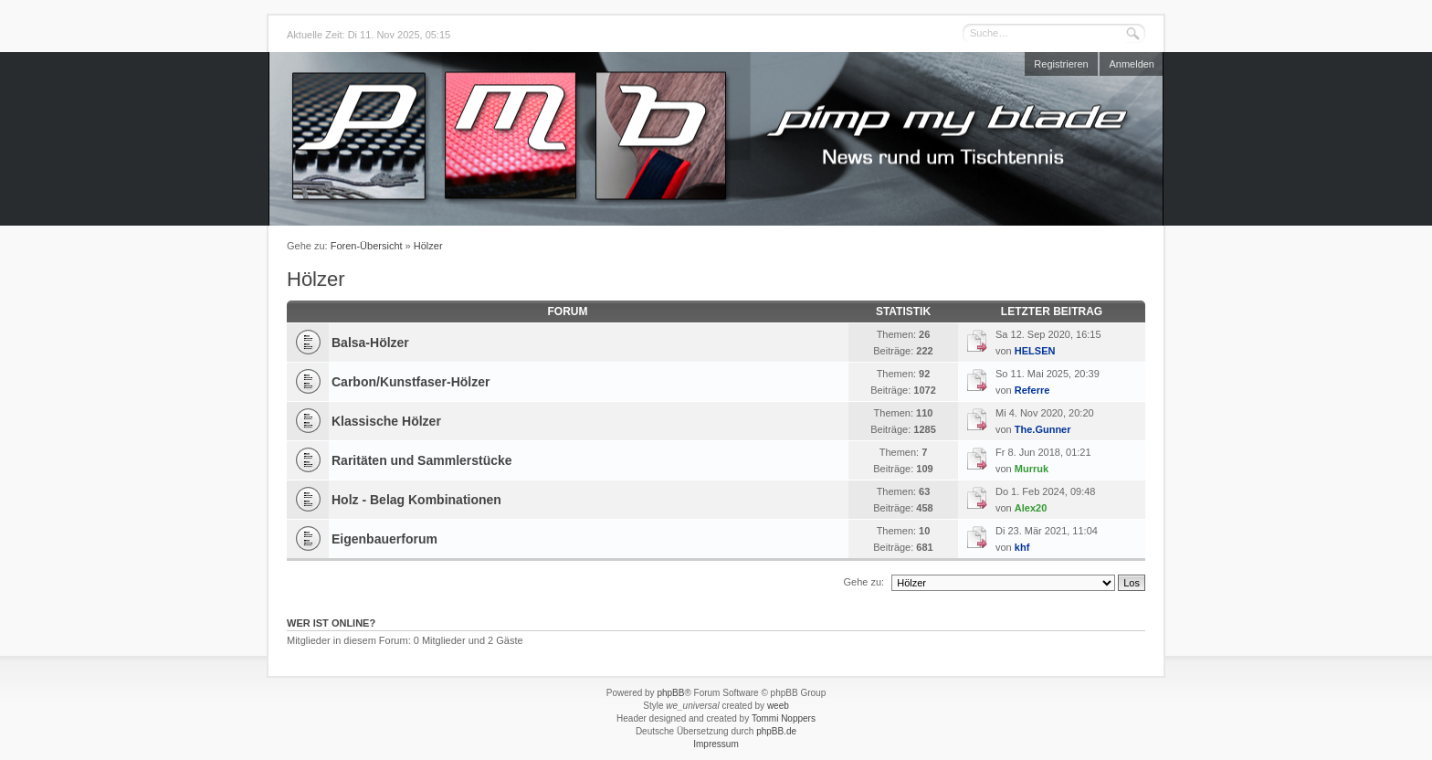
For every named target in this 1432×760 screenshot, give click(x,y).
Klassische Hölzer (386, 421)
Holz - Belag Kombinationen (416, 499)
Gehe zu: (863, 581)
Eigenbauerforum (384, 539)
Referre (1032, 390)
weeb (778, 706)
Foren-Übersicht (367, 245)
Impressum (715, 744)
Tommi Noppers (784, 718)
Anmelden (1131, 63)
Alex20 (1031, 507)
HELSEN (1035, 350)
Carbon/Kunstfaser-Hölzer (411, 382)
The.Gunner (1043, 429)
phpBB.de (776, 731)
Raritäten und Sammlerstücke (422, 460)
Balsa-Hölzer (370, 342)
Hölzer (428, 245)
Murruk (1031, 468)
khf (1022, 547)
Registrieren (1061, 63)
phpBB (670, 693)
